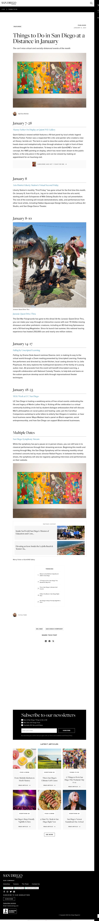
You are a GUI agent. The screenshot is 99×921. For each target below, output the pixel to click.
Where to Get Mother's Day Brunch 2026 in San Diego (49, 575)
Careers (16, 884)
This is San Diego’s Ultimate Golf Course (48, 588)
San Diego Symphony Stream (26, 439)
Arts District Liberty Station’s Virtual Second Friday (36, 185)
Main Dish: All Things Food (30, 722)
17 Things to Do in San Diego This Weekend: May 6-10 (49, 581)
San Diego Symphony (54, 629)
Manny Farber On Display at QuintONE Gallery (34, 129)
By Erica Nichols (23, 114)
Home (3, 9)
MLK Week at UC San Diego (26, 396)
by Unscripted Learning (26, 350)
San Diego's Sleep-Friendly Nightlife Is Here (50, 601)
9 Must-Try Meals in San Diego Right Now (49, 595)
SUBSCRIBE (67, 730)
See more (49, 834)
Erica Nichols (23, 615)
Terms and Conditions (32, 888)
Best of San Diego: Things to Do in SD (34, 720)
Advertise (6, 884)
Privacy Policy (9, 888)
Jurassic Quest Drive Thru (24, 313)
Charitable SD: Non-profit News (32, 725)
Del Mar (39, 629)
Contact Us (36, 884)
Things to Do (12, 9)
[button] (45, 641)
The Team (25, 884)
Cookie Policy (19, 888)
